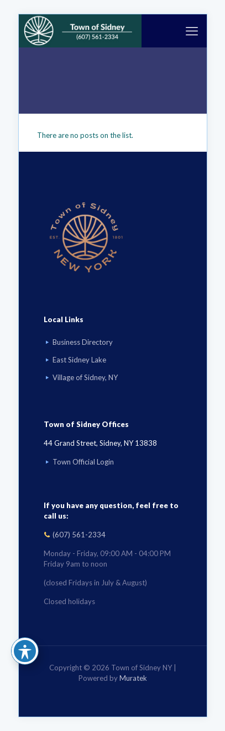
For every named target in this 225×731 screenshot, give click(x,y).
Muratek (133, 678)
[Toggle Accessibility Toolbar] (25, 651)
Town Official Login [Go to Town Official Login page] (83, 461)
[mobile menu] (191, 31)
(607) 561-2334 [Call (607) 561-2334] (79, 534)
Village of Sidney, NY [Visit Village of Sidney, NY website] (85, 377)
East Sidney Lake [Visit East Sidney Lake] (79, 359)
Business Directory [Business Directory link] (83, 342)
